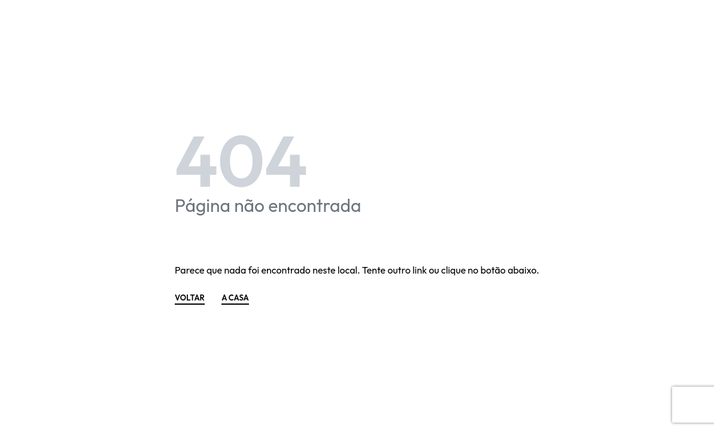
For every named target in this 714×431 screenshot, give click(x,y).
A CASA (235, 298)
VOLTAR (190, 298)
